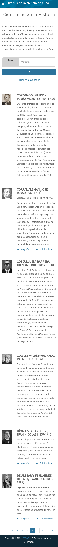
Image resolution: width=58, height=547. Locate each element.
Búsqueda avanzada (29, 80)
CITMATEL (27, 538)
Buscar (10, 60)
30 (53, 531)
